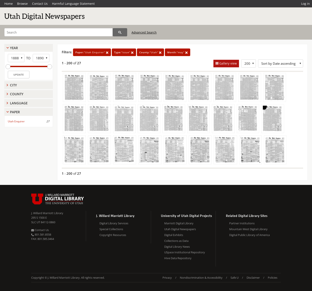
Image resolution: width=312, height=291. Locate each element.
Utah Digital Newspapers (180, 229)
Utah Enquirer (16, 121)
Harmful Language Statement (73, 4)
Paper (15, 112)
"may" (177, 52)
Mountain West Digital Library (248, 229)
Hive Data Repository (178, 258)
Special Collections (111, 229)
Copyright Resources (112, 235)
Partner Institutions (242, 223)
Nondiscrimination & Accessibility (201, 278)
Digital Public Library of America (249, 235)
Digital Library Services (113, 223)
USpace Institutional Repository (184, 252)
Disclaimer (253, 278)
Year (14, 48)
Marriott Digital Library (178, 223)
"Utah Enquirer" (92, 52)
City (13, 85)
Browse (22, 4)
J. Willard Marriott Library (47, 213)
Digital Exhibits (173, 235)
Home (8, 4)
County (16, 94)
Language (19, 103)
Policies (272, 278)
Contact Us (40, 4)
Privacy (167, 278)
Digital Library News (177, 247)
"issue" (124, 52)
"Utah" (150, 52)
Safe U (235, 278)
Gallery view (227, 63)
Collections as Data (176, 241)
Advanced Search (144, 32)
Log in (305, 4)
